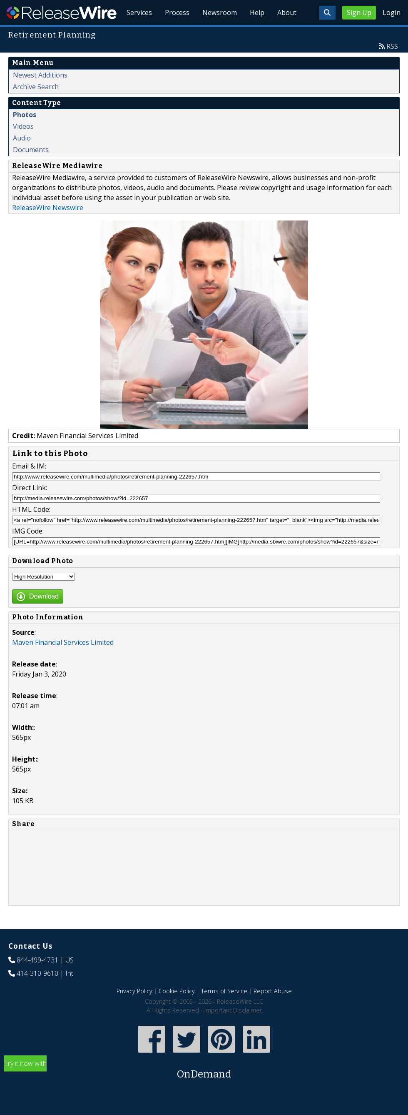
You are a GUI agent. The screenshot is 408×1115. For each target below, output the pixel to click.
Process (175, 33)
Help (256, 33)
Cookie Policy (177, 1010)
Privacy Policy (134, 1010)
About (286, 33)
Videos (23, 145)
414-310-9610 (37, 992)
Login (392, 12)
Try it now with (204, 1089)
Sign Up (359, 12)
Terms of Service (224, 1010)
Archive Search (36, 105)
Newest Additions (40, 94)
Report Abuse (273, 1010)
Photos (24, 133)
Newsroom (218, 33)
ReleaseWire (61, 12)
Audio (22, 157)
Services (137, 33)
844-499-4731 (37, 979)
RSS (392, 65)
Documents (31, 168)
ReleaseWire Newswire (47, 226)
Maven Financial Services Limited (63, 661)
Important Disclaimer (233, 1029)
